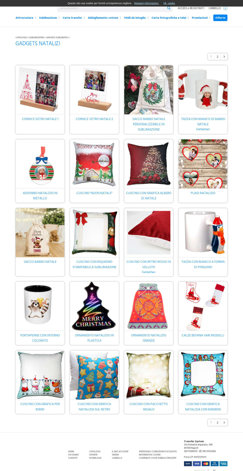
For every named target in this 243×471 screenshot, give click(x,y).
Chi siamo (73, 454)
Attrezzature (24, 17)
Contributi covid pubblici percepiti (157, 458)
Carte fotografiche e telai (169, 17)
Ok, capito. (169, 3)
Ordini (115, 454)
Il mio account (120, 451)
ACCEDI (182, 8)
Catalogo (21, 37)
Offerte (220, 17)
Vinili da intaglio (135, 17)
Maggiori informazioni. (146, 3)
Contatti (72, 458)
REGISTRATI (197, 8)
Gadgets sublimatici (57, 37)
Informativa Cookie (150, 454)
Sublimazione (48, 17)
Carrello (218, 8)
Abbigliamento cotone (103, 17)
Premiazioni (200, 17)
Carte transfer (72, 17)
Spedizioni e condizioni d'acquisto (158, 451)
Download (95, 458)
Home (71, 451)
